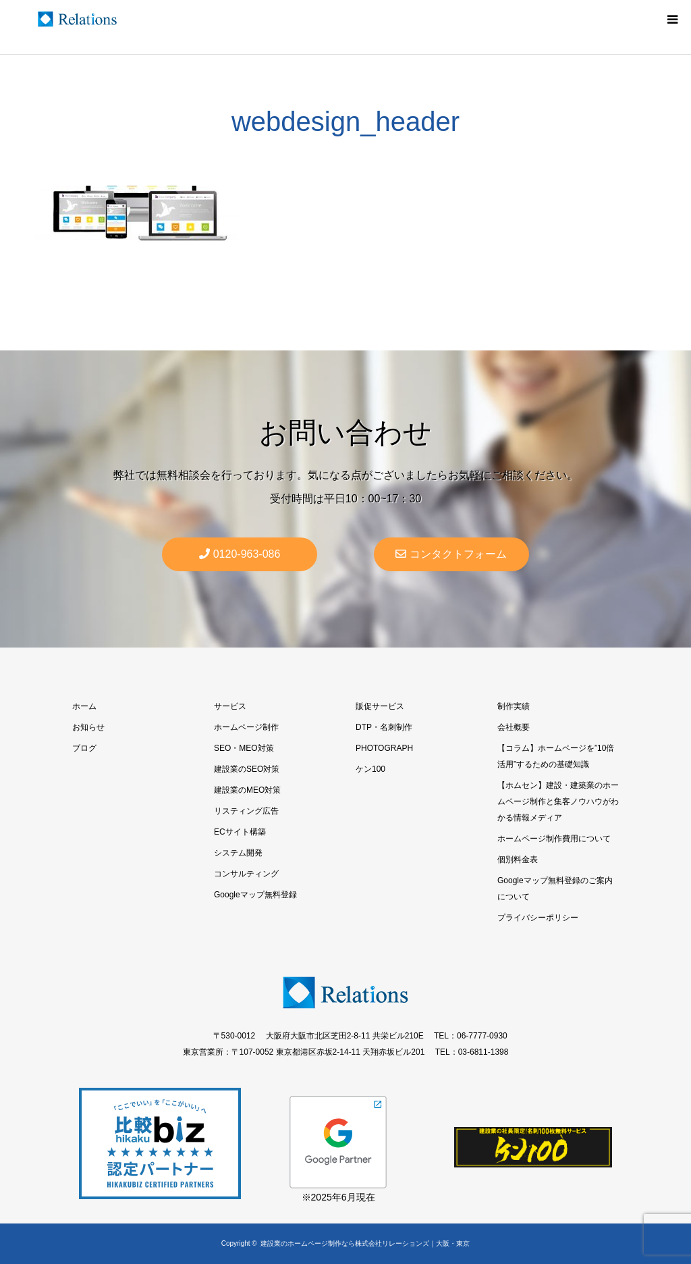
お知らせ (88, 727)
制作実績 (513, 706)
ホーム (84, 706)
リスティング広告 (246, 811)
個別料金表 (517, 859)
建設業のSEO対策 (246, 769)
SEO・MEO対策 (244, 748)
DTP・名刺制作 (384, 727)
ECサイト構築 (240, 832)
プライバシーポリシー (537, 917)
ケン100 (370, 769)
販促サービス (380, 706)
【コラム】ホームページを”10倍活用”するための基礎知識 (555, 756)
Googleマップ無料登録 (255, 894)
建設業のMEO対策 (247, 790)
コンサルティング (246, 873)
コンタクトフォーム (451, 554)
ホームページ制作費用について (554, 838)
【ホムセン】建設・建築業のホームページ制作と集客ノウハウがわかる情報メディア (558, 801)
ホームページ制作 (246, 727)
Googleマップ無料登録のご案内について (555, 888)
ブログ (84, 748)
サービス (230, 706)
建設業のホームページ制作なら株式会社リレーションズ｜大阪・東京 (365, 1243)
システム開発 (238, 853)
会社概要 (513, 727)
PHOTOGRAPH (384, 748)
